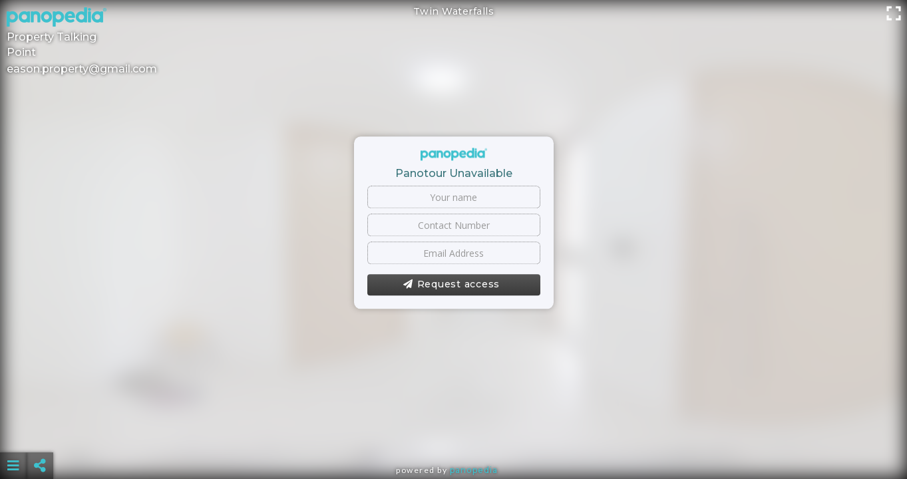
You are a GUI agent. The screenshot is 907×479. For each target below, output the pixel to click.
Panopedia (474, 470)
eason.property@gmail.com (82, 69)
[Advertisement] (453, 432)
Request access (451, 285)
